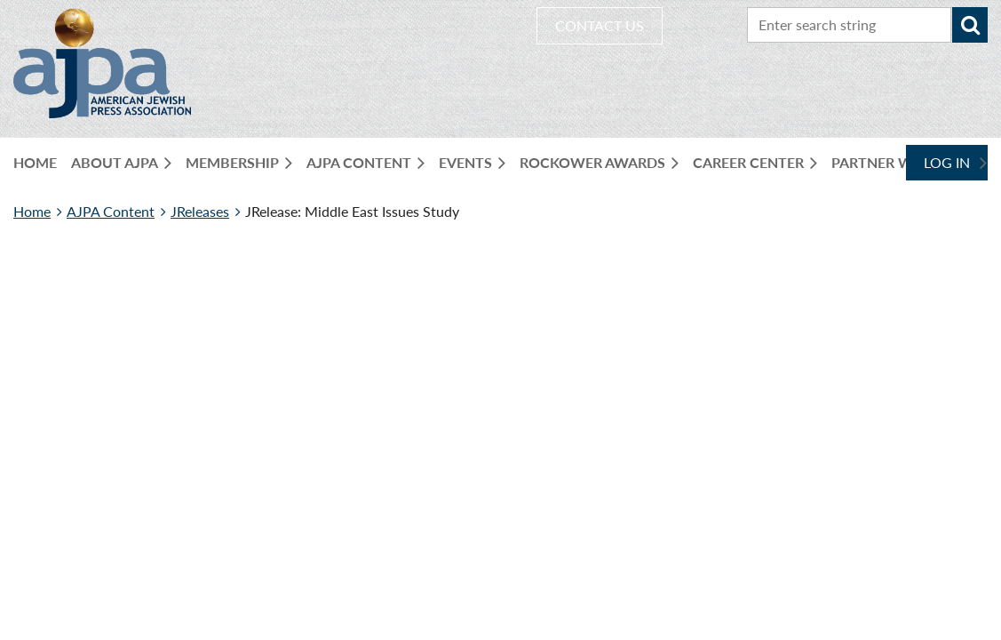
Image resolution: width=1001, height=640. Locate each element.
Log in (947, 162)
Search (970, 25)
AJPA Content (111, 211)
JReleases (200, 211)
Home (32, 211)
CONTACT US (599, 25)
